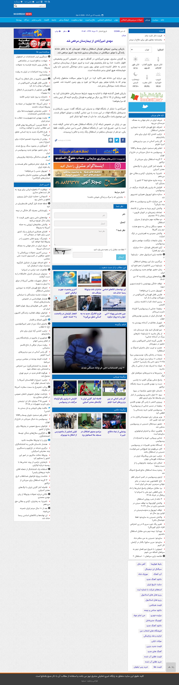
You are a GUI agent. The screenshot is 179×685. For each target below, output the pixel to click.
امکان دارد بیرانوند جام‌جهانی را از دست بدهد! (149, 464)
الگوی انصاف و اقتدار (38, 319)
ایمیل (122, 222)
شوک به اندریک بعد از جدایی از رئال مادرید (148, 367)
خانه (162, 19)
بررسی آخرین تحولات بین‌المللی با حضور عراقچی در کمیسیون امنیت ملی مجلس (33, 255)
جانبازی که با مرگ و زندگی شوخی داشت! (105, 197)
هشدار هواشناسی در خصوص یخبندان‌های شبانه (36, 300)
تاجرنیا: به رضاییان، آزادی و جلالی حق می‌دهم (147, 175)
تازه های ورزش (157, 115)
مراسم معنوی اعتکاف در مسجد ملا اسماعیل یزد (91, 433)
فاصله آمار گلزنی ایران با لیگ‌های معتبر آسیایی (149, 168)
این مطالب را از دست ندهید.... (112, 267)
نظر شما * (120, 230)
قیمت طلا (157, 667)
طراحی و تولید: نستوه (89, 680)
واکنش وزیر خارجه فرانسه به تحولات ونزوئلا (33, 66)
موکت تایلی (156, 641)
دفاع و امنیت (90, 19)
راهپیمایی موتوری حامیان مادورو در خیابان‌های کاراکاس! (33, 177)
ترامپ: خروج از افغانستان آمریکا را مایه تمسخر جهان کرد (33, 381)
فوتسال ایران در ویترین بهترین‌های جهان (148, 317)
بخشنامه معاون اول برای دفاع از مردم (145, 39)
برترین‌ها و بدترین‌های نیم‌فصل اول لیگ (148, 374)
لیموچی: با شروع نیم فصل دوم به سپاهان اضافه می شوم (149, 551)
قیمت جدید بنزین (154, 646)
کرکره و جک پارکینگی (153, 636)
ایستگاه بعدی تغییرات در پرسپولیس (146, 445)
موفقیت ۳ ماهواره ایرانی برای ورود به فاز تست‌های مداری (32, 191)
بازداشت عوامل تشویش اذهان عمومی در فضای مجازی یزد (32, 396)
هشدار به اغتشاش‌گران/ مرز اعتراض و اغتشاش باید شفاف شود (33, 367)
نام (124, 214)
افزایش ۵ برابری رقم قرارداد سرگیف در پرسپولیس (147, 189)
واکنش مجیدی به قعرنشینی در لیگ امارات (148, 235)
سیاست (155, 19)
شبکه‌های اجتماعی (105, 19)
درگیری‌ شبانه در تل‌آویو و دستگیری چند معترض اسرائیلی (33, 450)
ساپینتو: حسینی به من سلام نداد (148, 538)
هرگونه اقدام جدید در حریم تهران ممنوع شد (34, 375)
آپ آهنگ (157, 574)
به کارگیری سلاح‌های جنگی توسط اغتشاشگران (34, 435)
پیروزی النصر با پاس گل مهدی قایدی (146, 402)
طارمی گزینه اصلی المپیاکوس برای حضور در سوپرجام (148, 342)
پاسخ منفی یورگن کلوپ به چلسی (147, 379)
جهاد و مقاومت (77, 19)
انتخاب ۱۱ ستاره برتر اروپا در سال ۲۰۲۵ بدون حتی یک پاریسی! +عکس (149, 360)
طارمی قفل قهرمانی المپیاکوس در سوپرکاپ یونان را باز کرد (149, 296)
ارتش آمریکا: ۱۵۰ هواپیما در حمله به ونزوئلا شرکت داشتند (33, 105)
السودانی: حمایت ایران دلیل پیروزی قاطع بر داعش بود (33, 198)
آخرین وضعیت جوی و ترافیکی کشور (67, 291)
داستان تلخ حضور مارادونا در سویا (147, 390)
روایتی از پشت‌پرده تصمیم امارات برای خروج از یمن (32, 141)
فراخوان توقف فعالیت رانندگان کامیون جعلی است (32, 314)
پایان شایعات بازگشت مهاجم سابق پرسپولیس (148, 242)
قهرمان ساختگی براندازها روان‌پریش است (33, 158)
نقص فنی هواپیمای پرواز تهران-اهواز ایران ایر (33, 307)
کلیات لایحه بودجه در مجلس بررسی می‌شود (33, 361)
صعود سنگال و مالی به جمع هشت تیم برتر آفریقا (148, 228)
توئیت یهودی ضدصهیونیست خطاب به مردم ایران (32, 119)
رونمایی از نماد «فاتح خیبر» (117, 433)
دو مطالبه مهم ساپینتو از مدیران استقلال (149, 221)
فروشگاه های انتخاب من (151, 631)
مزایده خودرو (156, 615)
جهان (116, 19)
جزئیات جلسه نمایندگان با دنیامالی (32, 294)
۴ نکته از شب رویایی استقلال (149, 499)
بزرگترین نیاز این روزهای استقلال (148, 261)
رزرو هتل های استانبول (151, 595)
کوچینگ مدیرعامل (154, 620)
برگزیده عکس (120, 409)
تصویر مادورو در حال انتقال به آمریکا (31, 78)
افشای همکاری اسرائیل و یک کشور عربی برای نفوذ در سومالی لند (33, 233)
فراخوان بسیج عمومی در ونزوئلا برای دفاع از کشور (33, 428)
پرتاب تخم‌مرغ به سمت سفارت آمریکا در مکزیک (32, 389)
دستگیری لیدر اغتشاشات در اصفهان (31, 56)
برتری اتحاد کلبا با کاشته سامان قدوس (149, 303)
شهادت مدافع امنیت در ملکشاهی (32, 60)
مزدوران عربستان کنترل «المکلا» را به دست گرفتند (32, 275)
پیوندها (19, 19)
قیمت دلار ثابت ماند (153, 35)
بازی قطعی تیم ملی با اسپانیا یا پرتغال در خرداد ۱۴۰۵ (150, 494)
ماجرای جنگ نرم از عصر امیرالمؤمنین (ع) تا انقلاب (32, 325)
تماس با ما (29, 2)
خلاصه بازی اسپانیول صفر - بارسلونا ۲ (148, 256)
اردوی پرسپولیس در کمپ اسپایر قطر (146, 477)
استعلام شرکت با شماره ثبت (149, 589)
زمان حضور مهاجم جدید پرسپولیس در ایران (147, 271)
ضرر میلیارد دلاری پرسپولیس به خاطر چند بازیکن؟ (147, 203)
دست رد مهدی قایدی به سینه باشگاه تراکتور (147, 385)
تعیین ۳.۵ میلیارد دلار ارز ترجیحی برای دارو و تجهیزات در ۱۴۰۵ (34, 403)
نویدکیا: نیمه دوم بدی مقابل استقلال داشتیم (147, 533)
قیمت (161, 31)
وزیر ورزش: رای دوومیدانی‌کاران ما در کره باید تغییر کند (148, 418)
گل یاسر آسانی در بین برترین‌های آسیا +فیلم (149, 143)
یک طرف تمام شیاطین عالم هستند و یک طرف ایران (32, 166)
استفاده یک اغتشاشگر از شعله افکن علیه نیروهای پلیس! (33, 471)
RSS (47, 2)
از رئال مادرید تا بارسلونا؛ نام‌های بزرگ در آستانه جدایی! (149, 335)
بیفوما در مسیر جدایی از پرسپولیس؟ (146, 405)
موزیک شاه (143, 574)
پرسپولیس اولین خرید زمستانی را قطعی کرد (149, 411)
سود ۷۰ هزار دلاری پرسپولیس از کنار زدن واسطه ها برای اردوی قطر (148, 396)
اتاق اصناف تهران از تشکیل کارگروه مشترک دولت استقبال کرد (33, 264)
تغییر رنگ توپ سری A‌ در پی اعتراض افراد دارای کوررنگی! (147, 526)
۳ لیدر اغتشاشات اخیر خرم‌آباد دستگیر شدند (102, 368)
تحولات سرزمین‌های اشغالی (132, 19)
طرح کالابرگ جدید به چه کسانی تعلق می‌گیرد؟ (90, 315)
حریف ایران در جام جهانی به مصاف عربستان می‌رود (148, 122)
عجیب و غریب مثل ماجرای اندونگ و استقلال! (148, 349)
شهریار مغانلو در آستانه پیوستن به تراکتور (148, 324)
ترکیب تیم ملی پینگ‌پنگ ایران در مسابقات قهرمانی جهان (149, 458)
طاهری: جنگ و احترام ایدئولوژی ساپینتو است (150, 432)
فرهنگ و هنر (64, 19)
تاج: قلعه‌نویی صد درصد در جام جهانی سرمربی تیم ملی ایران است (150, 483)
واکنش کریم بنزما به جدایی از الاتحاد (146, 208)
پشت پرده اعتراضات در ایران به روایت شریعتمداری (32, 73)
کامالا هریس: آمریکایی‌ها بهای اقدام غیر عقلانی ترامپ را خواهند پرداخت (33, 126)
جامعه (53, 19)
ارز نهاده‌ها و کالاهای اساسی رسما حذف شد (114, 291)
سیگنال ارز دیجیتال (153, 569)
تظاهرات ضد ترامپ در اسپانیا (34, 269)
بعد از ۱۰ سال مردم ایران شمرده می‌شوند (35, 510)
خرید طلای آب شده (153, 662)
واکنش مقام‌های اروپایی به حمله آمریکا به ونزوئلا (34, 226)
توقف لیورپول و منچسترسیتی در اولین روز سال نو (149, 512)
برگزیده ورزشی (119, 376)
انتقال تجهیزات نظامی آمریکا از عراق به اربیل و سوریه (33, 282)
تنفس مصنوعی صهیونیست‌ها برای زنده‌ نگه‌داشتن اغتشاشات (33, 112)
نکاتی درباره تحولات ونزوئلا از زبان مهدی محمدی (34, 496)
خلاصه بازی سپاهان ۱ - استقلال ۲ (147, 556)
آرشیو (39, 2)
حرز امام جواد (139, 615)
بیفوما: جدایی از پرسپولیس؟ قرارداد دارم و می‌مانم (148, 310)
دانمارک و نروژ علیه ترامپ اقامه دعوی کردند (35, 98)
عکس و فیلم (36, 19)
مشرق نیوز (141, 8)
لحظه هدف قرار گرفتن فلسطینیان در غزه (32, 205)
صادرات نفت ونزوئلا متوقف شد (92, 291)
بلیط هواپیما (156, 564)
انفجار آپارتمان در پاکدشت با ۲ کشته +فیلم (65, 315)
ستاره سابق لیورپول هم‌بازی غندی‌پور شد (147, 196)
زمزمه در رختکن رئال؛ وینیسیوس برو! (146, 354)
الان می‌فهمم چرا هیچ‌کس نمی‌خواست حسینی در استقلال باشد (147, 450)
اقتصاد (46, 19)
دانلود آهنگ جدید (154, 579)
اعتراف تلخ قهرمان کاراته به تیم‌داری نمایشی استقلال (148, 129)
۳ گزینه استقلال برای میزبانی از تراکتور (150, 161)
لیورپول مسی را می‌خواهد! (150, 290)
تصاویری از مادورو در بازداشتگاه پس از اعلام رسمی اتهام (33, 339)
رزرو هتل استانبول (154, 600)
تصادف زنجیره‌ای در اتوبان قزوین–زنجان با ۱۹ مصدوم (149, 214)
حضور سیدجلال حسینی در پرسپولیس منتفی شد (147, 425)
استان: (160, 49)
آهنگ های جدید (155, 651)
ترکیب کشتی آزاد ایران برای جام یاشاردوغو (150, 136)
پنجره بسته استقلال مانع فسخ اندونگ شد (147, 472)
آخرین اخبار (44, 184)
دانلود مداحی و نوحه (153, 610)
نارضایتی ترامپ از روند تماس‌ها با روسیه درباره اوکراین (34, 464)
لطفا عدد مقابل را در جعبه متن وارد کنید (110, 249)
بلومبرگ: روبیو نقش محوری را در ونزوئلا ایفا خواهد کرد (34, 240)
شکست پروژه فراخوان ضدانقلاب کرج (31, 476)
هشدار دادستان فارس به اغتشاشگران (31, 444)
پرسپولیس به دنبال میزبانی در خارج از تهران (147, 154)
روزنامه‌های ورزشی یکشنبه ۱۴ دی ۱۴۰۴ (149, 278)
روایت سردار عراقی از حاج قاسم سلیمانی (35, 346)
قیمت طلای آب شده (153, 656)
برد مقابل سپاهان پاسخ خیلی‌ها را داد (145, 488)
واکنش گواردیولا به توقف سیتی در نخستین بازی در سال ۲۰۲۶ (149, 505)
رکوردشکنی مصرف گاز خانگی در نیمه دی (33, 212)
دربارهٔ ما (18, 2)
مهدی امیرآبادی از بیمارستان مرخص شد (89, 41)
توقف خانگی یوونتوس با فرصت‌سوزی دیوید (147, 285)
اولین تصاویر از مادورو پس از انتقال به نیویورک (66, 433)
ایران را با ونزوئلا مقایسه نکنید (34, 440)
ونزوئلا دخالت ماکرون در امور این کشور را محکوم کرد (34, 457)
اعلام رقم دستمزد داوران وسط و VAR (146, 148)
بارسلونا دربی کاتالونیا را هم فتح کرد (146, 265)
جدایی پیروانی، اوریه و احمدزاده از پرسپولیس (149, 439)
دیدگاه (26, 19)
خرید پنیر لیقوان (141, 667)
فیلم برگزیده (120, 324)
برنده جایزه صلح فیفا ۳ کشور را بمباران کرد (150, 182)
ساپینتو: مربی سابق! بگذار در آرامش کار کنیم (148, 544)
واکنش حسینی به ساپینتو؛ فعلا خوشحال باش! (150, 519)
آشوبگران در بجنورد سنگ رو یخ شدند (31, 146)
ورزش (147, 19)
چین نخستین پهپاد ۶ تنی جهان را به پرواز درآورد (115, 315)
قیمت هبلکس (155, 605)
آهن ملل (141, 564)
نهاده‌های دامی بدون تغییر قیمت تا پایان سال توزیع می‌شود (33, 219)
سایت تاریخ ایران (154, 584)
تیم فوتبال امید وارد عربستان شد (147, 329)
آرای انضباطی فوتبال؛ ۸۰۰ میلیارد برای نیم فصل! (149, 249)
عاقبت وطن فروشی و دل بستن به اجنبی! (34, 410)
